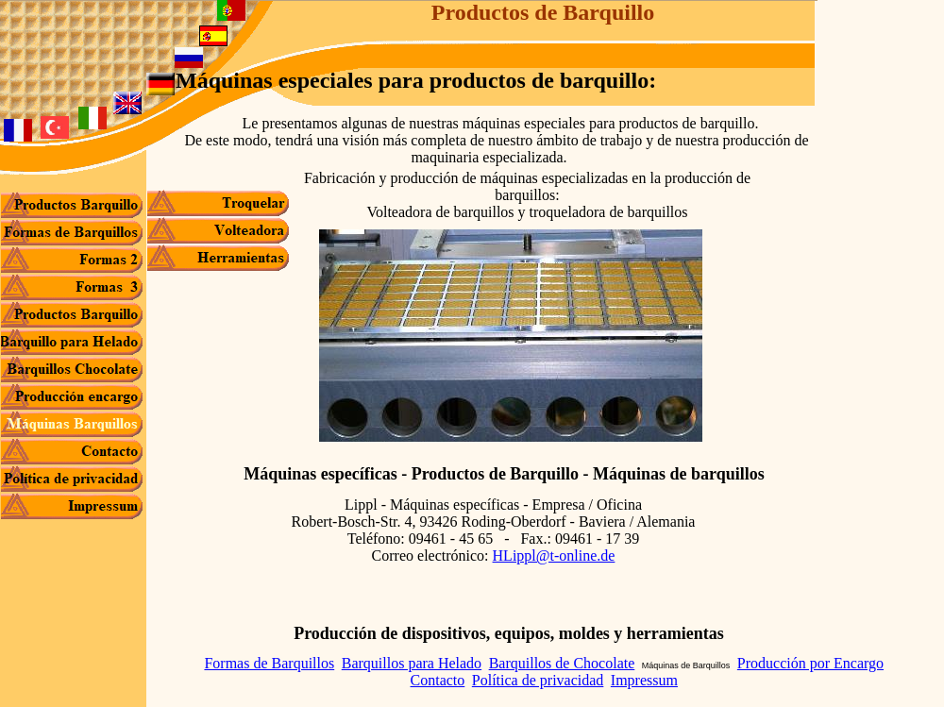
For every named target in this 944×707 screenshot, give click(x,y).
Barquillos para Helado (411, 663)
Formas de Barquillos (269, 663)
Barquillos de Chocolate (562, 663)
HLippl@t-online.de (554, 555)
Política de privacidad (538, 680)
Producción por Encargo (810, 663)
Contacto (438, 680)
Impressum (644, 680)
